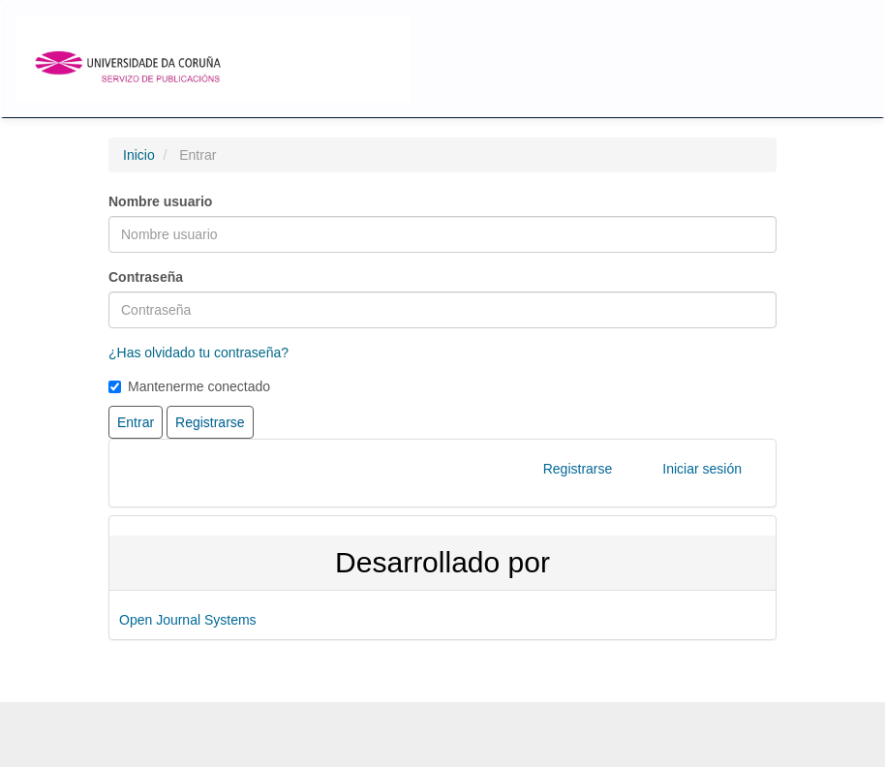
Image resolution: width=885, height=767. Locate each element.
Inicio (139, 155)
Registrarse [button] (210, 422)
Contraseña (145, 277)
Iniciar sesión (702, 468)
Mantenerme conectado (189, 386)
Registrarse (578, 468)
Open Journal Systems (188, 620)
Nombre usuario (160, 201)
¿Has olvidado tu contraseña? (198, 352)
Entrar (135, 422)
